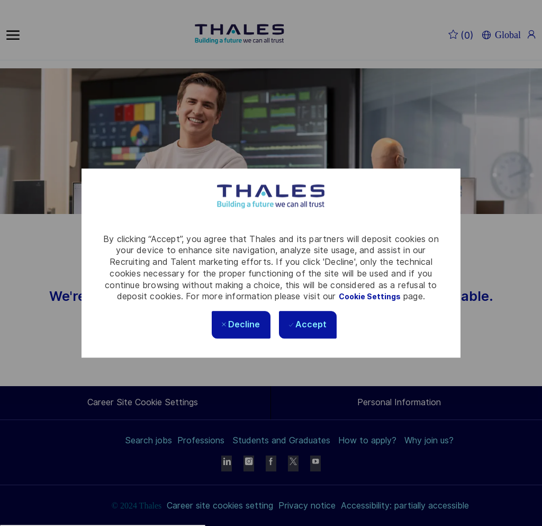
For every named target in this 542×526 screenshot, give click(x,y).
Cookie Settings (370, 297)
